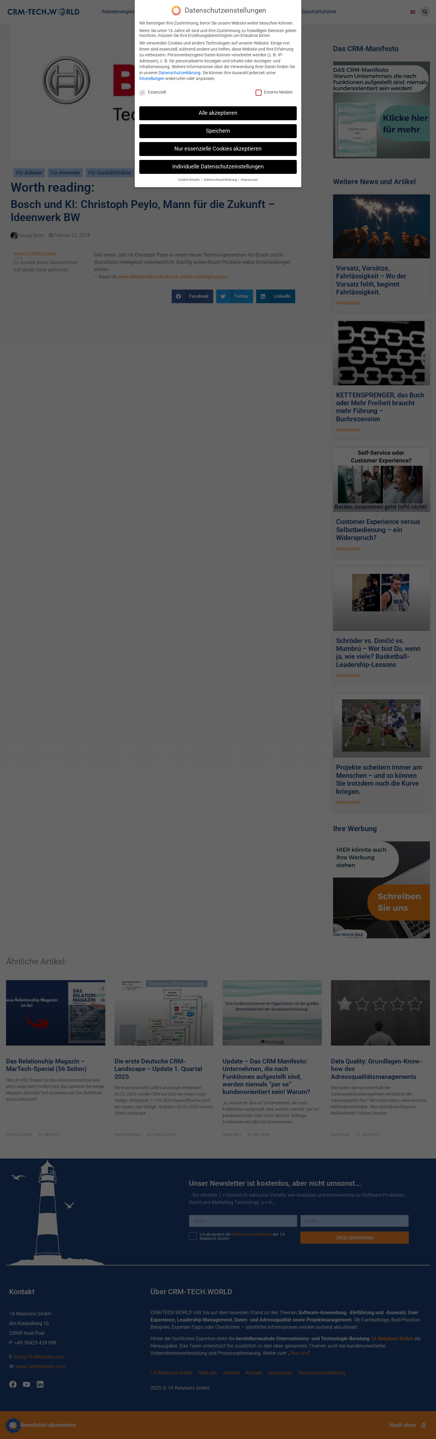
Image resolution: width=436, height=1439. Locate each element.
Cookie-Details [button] (189, 180)
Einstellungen (151, 78)
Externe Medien (274, 92)
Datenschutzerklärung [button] (221, 180)
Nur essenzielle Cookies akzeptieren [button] (218, 149)
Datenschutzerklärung (179, 72)
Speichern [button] (218, 131)
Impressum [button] (249, 180)
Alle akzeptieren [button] (218, 113)
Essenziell (152, 92)
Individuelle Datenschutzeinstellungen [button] (218, 167)
